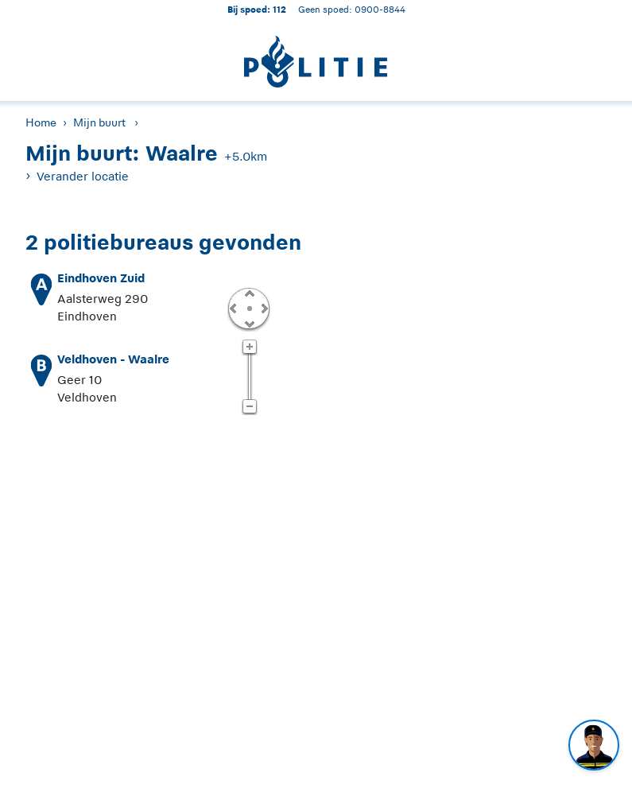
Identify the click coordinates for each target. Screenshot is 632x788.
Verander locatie (83, 176)
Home (40, 122)
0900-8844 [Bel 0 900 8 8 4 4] (380, 9)
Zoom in (249, 347)
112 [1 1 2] (279, 9)
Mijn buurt (99, 122)
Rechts (263, 307)
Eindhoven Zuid (101, 277)
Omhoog (248, 292)
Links (232, 307)
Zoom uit (249, 407)
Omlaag (248, 322)
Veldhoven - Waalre (113, 359)
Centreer (248, 307)
